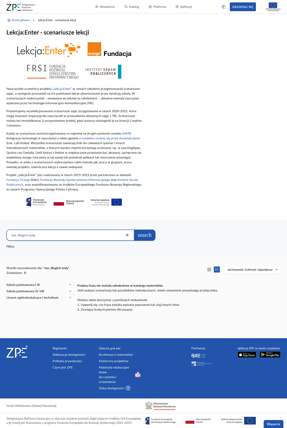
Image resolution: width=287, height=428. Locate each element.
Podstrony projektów (114, 361)
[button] (224, 7)
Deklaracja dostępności (69, 354)
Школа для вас (110, 348)
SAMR (126, 133)
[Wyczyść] (127, 235)
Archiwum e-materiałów (116, 354)
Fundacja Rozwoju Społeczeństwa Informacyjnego (75, 179)
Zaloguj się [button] (242, 7)
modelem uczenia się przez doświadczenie (111, 138)
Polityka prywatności (67, 361)
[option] (38, 284)
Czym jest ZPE (63, 367)
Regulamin (60, 348)
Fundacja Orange (18, 179)
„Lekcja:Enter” (62, 88)
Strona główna (18, 20)
